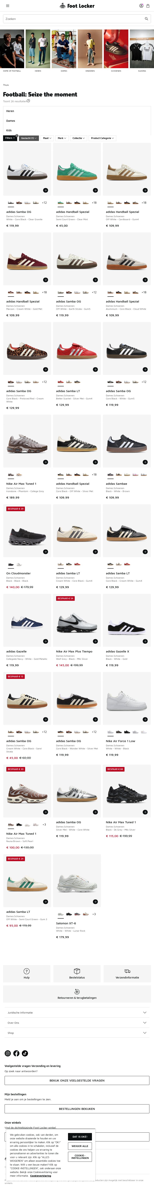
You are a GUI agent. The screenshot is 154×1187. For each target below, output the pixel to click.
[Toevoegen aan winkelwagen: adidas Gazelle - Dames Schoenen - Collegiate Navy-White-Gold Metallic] (45, 641)
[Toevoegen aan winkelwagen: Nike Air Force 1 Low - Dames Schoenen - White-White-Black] (145, 719)
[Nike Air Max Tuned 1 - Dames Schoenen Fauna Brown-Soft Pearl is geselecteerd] (11, 825)
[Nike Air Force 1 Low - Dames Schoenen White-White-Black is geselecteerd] (110, 732)
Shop (77, 1032)
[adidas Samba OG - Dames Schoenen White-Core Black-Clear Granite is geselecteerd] (11, 203)
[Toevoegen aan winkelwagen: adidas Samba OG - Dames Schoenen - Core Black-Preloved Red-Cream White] (45, 369)
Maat (47, 138)
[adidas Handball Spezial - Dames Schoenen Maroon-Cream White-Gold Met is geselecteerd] (11, 292)
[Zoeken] (77, 19)
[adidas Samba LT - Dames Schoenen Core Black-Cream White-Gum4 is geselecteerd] (110, 564)
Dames (10, 120)
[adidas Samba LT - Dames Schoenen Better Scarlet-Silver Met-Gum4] (77, 564)
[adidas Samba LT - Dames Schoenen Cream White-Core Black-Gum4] (69, 382)
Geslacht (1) (29, 138)
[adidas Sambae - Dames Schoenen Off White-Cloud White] (127, 475)
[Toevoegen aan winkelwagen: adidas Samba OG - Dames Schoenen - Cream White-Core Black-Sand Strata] (45, 719)
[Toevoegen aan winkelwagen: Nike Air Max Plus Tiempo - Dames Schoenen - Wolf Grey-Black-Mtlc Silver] (95, 641)
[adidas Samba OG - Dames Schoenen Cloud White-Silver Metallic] (28, 203)
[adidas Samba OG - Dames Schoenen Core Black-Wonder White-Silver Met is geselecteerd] (61, 732)
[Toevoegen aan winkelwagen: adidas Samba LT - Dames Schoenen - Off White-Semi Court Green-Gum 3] (45, 901)
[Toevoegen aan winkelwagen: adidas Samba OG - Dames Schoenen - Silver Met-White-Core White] (95, 812)
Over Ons (77, 1022)
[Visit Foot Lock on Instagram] (8, 1053)
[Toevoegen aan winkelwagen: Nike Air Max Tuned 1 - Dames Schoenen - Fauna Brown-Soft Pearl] (45, 812)
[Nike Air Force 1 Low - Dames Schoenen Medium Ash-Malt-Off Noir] (119, 732)
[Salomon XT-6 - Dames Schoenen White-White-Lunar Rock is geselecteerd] (61, 914)
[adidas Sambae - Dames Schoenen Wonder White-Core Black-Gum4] (119, 475)
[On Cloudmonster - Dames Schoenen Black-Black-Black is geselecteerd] (11, 564)
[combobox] (77, 19)
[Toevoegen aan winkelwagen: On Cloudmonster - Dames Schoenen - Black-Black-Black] (45, 551)
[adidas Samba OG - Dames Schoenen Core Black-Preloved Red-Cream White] (19, 203)
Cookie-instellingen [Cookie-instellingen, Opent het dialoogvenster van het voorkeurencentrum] (80, 1156)
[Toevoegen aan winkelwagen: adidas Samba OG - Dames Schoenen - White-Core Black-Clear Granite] (45, 190)
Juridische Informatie (77, 1012)
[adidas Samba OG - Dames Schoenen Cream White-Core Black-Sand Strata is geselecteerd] (11, 732)
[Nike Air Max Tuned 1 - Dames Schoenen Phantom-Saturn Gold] (19, 475)
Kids (9, 130)
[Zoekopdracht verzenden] (146, 19)
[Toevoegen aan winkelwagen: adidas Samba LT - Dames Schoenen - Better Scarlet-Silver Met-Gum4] (95, 369)
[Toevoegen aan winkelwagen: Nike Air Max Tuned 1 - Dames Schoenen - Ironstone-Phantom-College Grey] (45, 462)
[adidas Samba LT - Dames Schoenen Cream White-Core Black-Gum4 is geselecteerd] (61, 564)
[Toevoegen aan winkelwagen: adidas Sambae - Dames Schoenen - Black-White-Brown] (145, 462)
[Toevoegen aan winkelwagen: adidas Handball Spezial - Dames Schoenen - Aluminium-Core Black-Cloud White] (145, 280)
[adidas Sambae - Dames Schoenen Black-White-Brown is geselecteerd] (110, 475)
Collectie (79, 138)
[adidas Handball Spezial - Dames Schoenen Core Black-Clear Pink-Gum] (77, 203)
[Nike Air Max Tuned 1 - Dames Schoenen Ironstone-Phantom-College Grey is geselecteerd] (11, 475)
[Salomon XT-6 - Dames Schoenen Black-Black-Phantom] (69, 914)
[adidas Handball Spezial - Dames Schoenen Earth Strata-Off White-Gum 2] (136, 203)
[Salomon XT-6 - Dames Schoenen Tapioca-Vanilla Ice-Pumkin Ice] (86, 914)
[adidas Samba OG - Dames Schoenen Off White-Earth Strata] (36, 203)
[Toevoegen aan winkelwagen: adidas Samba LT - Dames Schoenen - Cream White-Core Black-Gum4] (95, 551)
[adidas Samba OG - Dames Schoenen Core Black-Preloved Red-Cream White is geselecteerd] (11, 382)
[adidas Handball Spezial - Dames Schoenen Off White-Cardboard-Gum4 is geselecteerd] (110, 203)
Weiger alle (80, 1146)
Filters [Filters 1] (11, 137)
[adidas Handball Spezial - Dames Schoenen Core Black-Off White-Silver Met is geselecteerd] (61, 475)
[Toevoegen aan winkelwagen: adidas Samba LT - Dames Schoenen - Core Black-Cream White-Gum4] (145, 551)
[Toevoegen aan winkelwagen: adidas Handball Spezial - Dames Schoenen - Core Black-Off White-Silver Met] (95, 462)
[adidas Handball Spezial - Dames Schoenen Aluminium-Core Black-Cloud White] (69, 203)
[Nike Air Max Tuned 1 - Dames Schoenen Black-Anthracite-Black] (19, 825)
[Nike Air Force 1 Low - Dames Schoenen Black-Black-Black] (127, 732)
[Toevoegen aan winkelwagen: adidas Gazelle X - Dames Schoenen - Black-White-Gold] (145, 641)
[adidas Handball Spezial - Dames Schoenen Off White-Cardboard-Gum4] (86, 203)
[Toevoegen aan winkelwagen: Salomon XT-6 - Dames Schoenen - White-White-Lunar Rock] (95, 901)
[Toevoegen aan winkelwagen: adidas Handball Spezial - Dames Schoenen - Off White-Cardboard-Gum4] (145, 190)
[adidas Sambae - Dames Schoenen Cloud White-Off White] (136, 475)
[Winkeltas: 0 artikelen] (147, 6)
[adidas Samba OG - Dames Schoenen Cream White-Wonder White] (36, 382)
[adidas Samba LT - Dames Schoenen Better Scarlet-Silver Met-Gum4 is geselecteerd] (61, 382)
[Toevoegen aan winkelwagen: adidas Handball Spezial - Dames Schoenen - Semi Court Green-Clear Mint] (95, 190)
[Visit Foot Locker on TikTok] (25, 1053)
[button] (28, 100)
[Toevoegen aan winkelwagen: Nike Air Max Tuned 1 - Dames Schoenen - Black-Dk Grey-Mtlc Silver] (145, 812)
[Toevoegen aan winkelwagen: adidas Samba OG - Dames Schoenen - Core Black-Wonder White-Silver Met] (95, 719)
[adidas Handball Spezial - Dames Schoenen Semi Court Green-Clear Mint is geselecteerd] (61, 203)
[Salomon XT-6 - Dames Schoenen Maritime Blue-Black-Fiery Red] (77, 914)
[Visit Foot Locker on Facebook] (16, 1053)
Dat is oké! (80, 1136)
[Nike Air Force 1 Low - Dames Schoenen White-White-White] (136, 732)
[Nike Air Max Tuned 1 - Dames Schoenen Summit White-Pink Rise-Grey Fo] (28, 825)
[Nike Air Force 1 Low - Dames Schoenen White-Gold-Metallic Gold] (144, 732)
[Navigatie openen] (8, 6)
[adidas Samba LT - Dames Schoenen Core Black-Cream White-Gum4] (77, 382)
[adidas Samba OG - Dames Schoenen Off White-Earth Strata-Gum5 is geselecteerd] (61, 292)
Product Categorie (102, 138)
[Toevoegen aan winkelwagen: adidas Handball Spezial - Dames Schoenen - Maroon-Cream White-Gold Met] (45, 280)
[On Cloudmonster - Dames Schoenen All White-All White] (19, 564)
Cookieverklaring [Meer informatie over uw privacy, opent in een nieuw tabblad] (40, 1175)
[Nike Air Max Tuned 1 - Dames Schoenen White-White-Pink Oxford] (36, 825)
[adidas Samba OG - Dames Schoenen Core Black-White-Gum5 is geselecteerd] (110, 382)
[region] (50, 1155)
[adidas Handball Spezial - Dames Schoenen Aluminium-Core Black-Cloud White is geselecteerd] (110, 292)
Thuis (6, 84)
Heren (10, 111)
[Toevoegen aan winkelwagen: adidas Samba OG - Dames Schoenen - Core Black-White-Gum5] (145, 369)
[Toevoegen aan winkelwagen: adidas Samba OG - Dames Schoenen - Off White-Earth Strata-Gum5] (95, 280)
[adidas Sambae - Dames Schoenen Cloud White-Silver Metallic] (144, 475)
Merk (62, 138)
